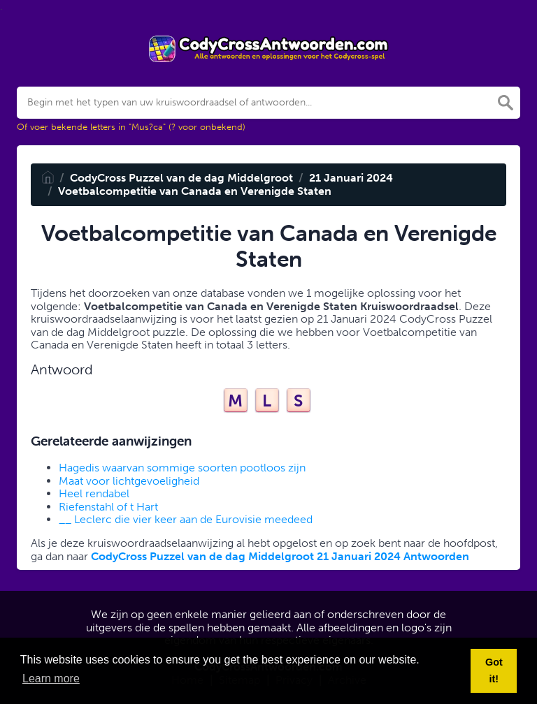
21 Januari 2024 (351, 177)
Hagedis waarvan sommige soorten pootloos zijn (182, 467)
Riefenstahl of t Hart (108, 506)
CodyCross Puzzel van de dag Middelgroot (181, 177)
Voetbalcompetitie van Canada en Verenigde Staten (194, 191)
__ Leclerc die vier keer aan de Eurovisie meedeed (186, 519)
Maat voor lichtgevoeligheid (129, 480)
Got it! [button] (494, 670)
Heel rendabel (94, 493)
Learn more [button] (51, 678)
